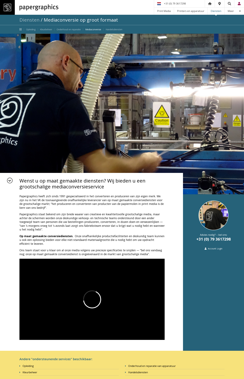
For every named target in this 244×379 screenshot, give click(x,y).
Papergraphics (29, 7)
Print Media (164, 11)
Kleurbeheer (46, 29)
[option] (122, 114)
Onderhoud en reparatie (69, 29)
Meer (231, 11)
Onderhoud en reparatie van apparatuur (152, 366)
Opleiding (30, 29)
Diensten (216, 11)
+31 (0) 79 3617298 (175, 3)
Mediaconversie (93, 29)
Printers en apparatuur (190, 11)
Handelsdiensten (114, 29)
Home (210, 3)
